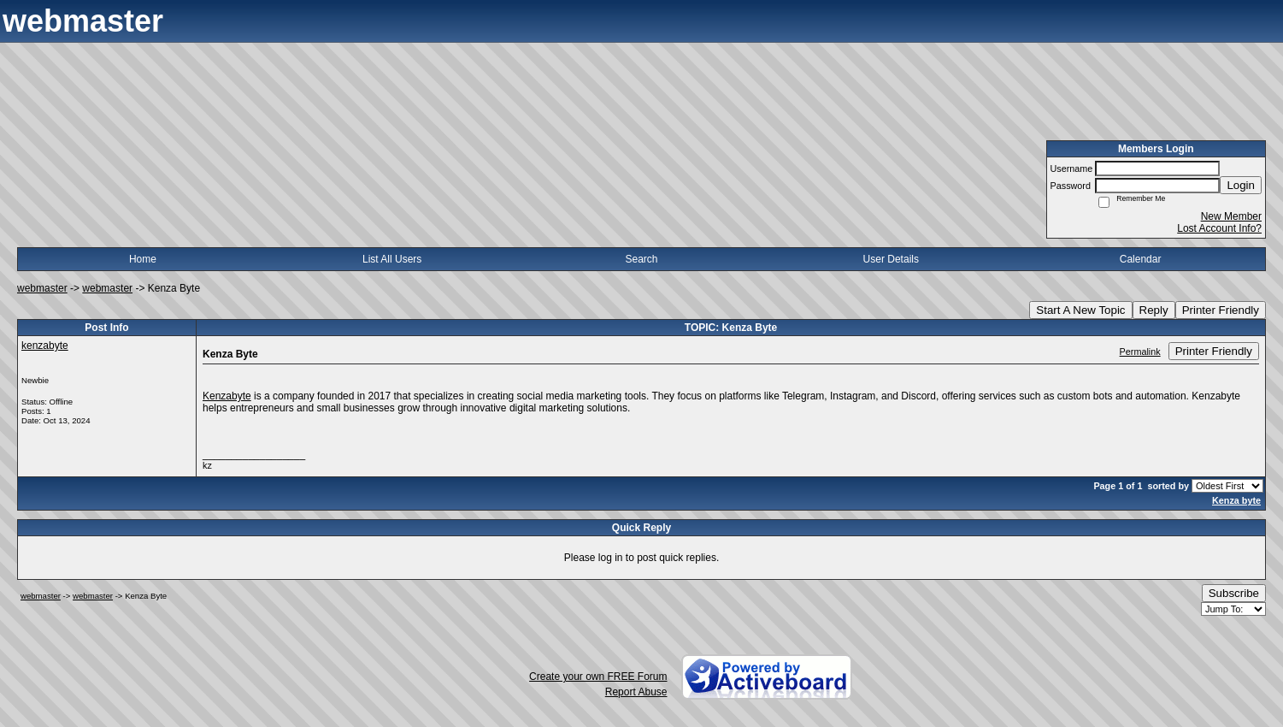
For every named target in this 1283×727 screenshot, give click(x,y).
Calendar (1141, 259)
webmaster (42, 288)
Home (142, 259)
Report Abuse (636, 692)
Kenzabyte (227, 396)
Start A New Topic (1080, 310)
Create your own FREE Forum (598, 677)
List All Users (391, 259)
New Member (1231, 216)
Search (641, 259)
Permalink (1140, 351)
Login (1241, 185)
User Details (891, 259)
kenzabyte (44, 346)
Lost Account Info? (1219, 228)
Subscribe (1234, 593)
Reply (1153, 310)
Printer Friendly (1220, 310)
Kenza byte (1236, 500)
